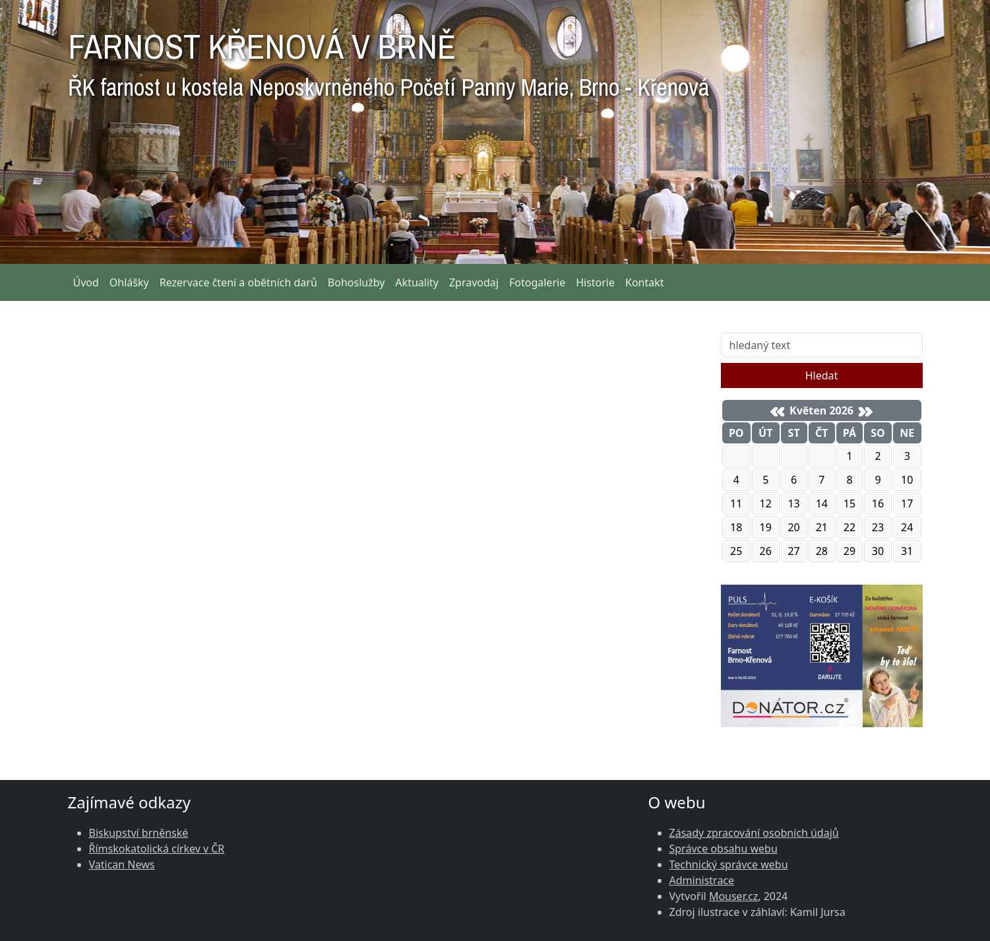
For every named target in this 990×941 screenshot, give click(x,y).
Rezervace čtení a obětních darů (238, 282)
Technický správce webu (728, 864)
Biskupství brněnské (139, 833)
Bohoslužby (356, 282)
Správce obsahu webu (723, 848)
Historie (595, 282)
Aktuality (417, 282)
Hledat (821, 375)
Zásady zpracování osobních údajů (754, 833)
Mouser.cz (733, 896)
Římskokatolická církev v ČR (157, 848)
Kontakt (644, 282)
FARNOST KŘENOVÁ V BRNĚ (388, 59)
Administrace (702, 880)
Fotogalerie (537, 282)
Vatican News (122, 864)
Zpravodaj (474, 282)
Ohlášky (129, 282)
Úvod (86, 282)
